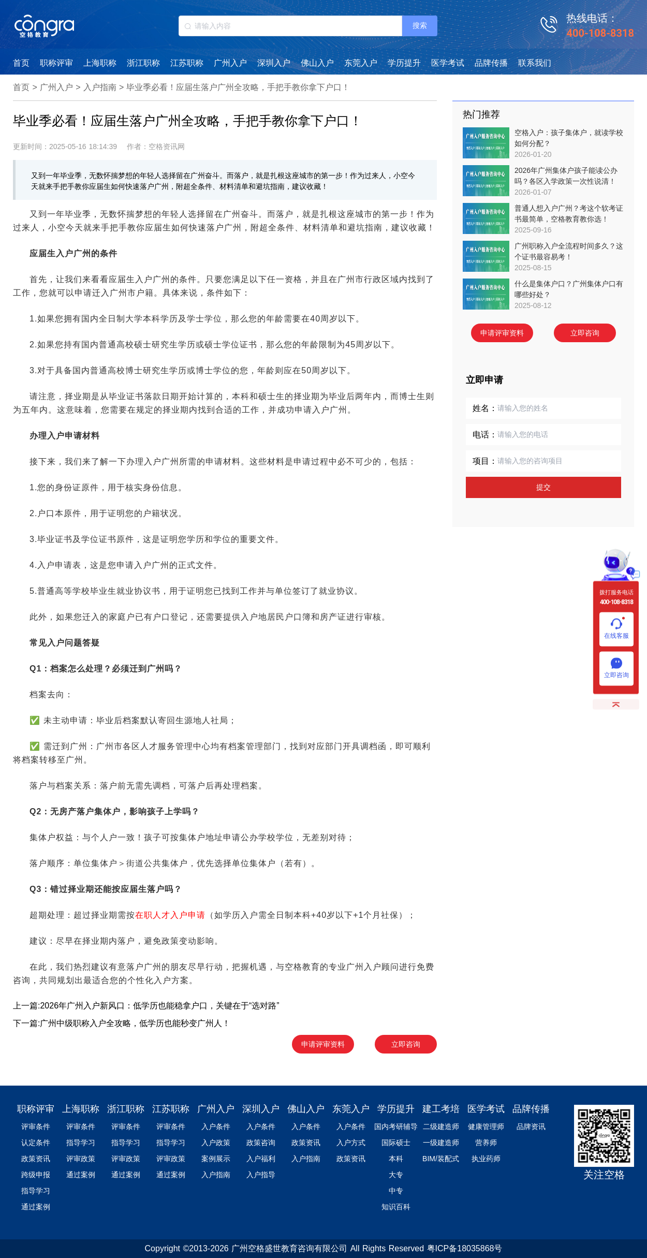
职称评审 (56, 62)
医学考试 (447, 62)
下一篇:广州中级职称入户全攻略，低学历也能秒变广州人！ (121, 1023)
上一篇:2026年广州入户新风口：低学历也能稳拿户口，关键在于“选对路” (146, 1005)
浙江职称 (143, 62)
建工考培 (441, 1109)
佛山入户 (317, 62)
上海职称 (99, 62)
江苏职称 (186, 62)
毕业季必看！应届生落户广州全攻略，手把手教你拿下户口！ (238, 87)
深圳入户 (273, 62)
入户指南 (99, 87)
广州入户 (230, 62)
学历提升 (404, 62)
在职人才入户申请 (170, 915)
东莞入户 (360, 62)
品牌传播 (491, 62)
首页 (21, 62)
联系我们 (534, 62)
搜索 (420, 25)
